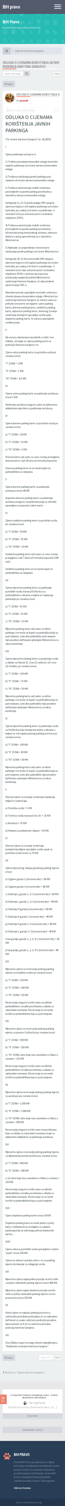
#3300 (57, 110)
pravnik (24, 100)
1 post (57, 73)
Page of (46, 1357)
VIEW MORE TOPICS (32, 1430)
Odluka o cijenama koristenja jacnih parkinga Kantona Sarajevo (31, 65)
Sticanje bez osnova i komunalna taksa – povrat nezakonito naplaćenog (34, 1396)
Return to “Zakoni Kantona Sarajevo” (24, 1372)
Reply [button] (9, 84)
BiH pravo (11, 7)
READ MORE (32, 1416)
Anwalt (45, 1502)
